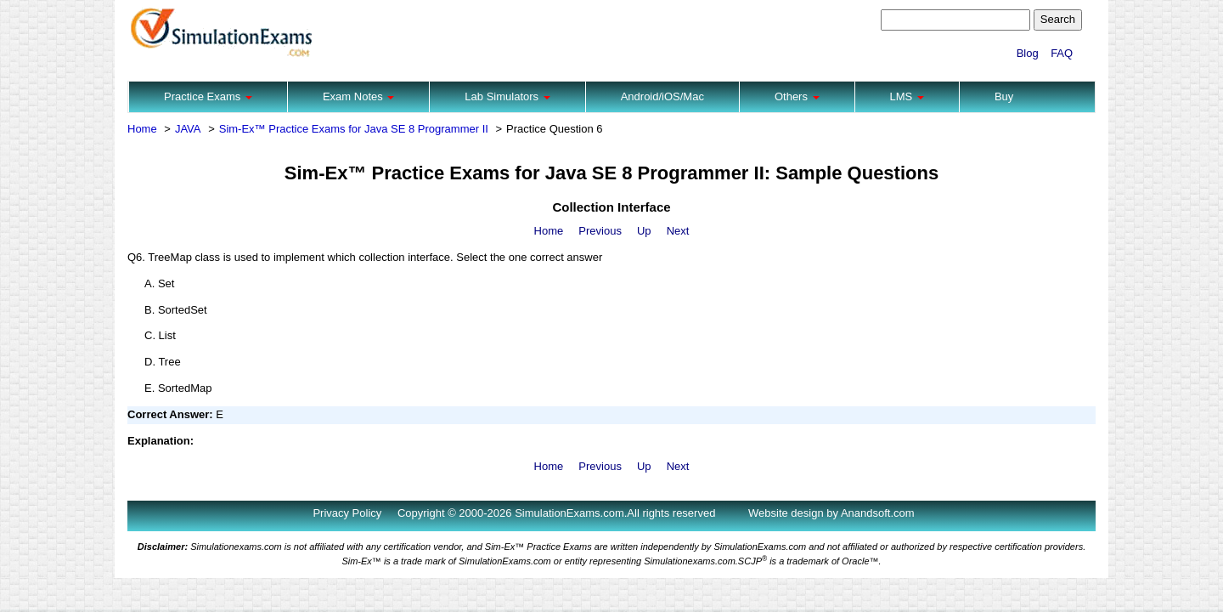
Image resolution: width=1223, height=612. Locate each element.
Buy (1004, 96)
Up (644, 230)
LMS (907, 96)
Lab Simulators (507, 96)
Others (797, 96)
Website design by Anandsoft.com (831, 513)
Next (678, 230)
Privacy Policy (347, 513)
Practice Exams (208, 96)
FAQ (1062, 53)
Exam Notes (358, 96)
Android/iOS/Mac (662, 96)
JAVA (188, 128)
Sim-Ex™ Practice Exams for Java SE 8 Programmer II (353, 128)
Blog (1028, 53)
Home (142, 128)
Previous (600, 230)
